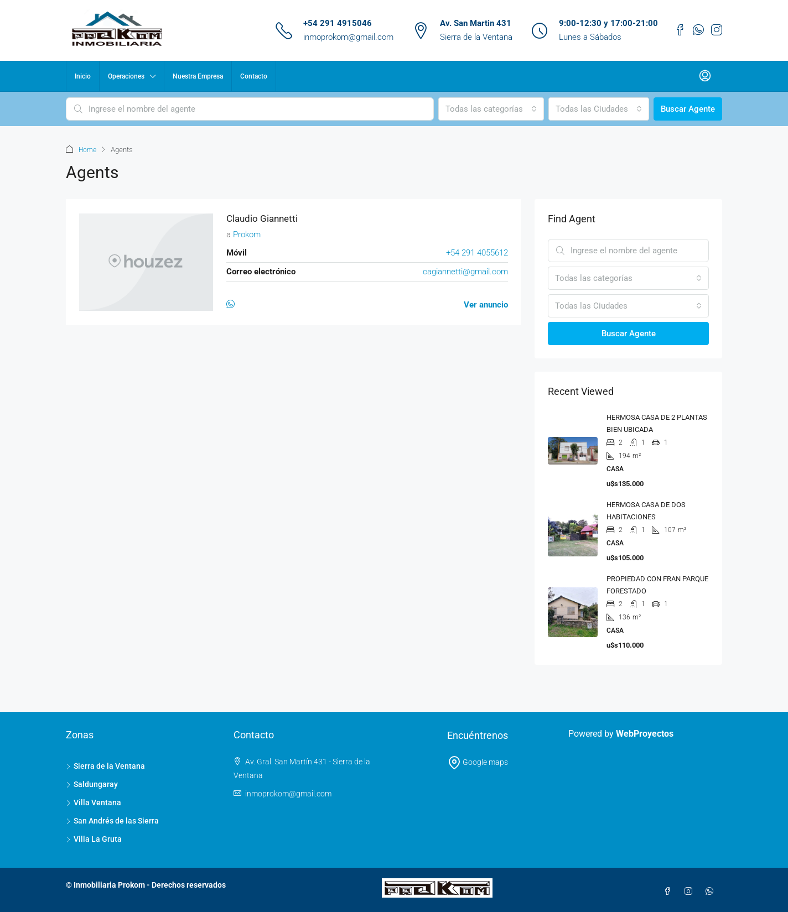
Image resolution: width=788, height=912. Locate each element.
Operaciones (126, 76)
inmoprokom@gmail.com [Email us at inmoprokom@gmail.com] (288, 793)
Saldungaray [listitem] (92, 783)
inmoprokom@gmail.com (348, 37)
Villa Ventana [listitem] (93, 802)
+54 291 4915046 (337, 23)
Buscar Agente (688, 109)
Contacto (253, 76)
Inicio (83, 76)
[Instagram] (691, 891)
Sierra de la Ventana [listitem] (105, 765)
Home (88, 149)
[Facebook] (669, 891)
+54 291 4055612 (477, 252)
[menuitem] (705, 76)
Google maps (478, 761)
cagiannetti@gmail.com (465, 271)
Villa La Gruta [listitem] (94, 838)
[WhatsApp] (232, 304)
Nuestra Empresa (198, 76)
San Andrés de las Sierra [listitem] (112, 820)
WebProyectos (644, 733)
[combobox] (491, 109)
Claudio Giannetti (264, 218)
